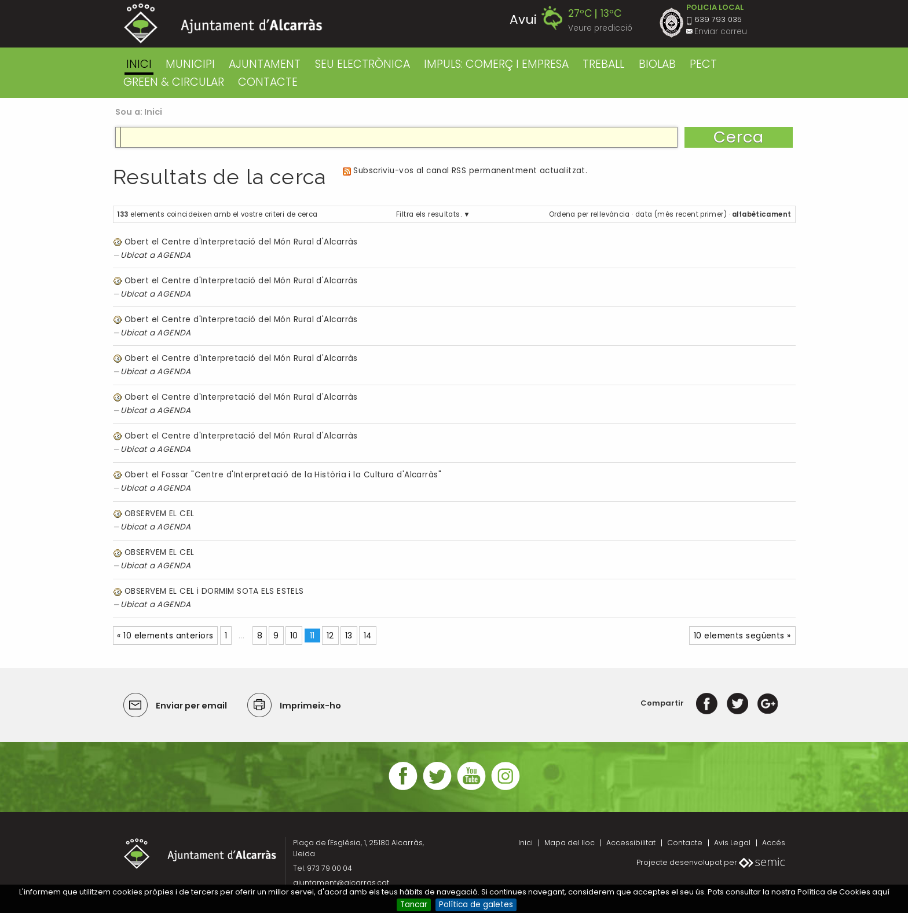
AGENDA (174, 255)
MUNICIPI (190, 64)
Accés (773, 843)
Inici (139, 64)
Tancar (413, 904)
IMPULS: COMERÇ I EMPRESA (496, 64)
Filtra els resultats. (429, 214)
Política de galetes (476, 904)
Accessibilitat (631, 843)
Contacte (684, 843)
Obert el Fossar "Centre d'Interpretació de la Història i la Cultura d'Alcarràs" (283, 474)
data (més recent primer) (681, 214)
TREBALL (603, 64)
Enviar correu (720, 31)
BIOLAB (657, 64)
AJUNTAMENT (265, 64)
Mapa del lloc (569, 843)
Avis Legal (732, 843)
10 (294, 635)
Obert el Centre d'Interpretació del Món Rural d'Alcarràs (241, 241)
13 (349, 635)
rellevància (610, 214)
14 (368, 635)
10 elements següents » (742, 635)
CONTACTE (268, 82)
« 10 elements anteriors (165, 635)
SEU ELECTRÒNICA (362, 64)
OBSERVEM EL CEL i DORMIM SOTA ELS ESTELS (214, 591)
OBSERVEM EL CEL (160, 513)
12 (330, 635)
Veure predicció (600, 28)
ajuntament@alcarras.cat (341, 883)
